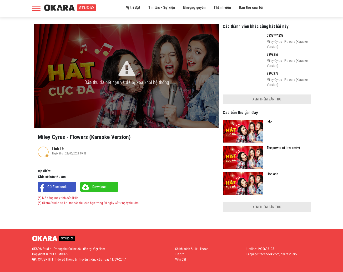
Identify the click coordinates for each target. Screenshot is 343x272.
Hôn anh (272, 174)
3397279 (272, 73)
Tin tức (179, 254)
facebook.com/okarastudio (278, 254)
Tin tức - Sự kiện (161, 7)
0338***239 (275, 35)
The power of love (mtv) (283, 148)
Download (99, 187)
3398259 (272, 54)
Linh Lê (58, 149)
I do (269, 121)
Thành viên (222, 7)
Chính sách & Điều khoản (191, 249)
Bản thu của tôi (251, 7)
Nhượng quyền (194, 7)
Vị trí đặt (133, 7)
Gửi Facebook (57, 187)
